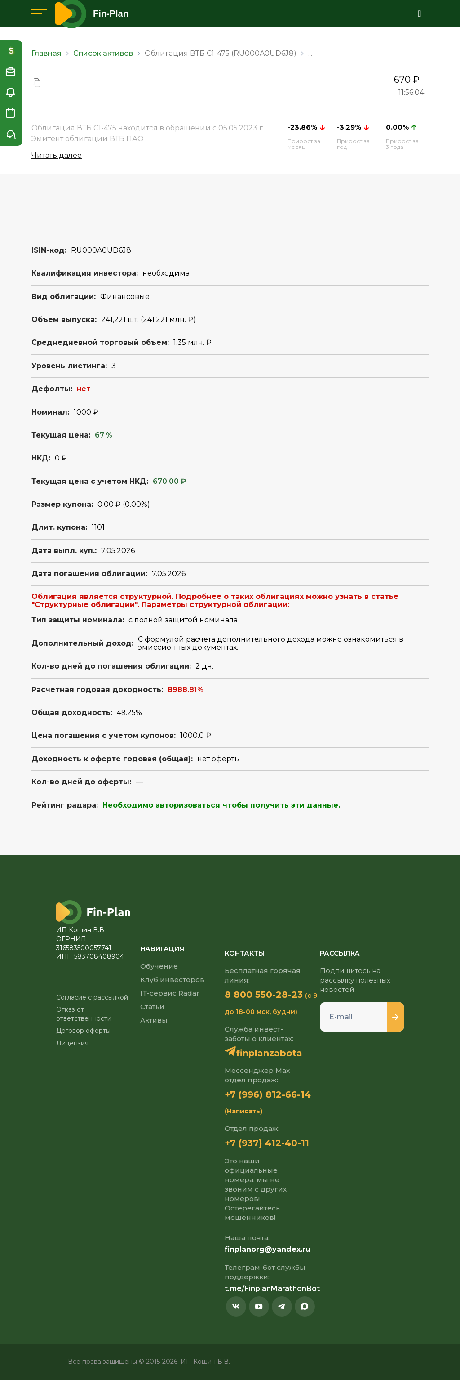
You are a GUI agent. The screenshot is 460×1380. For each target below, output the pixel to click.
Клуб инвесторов (172, 979)
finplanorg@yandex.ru (267, 1249)
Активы (154, 1020)
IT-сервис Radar (169, 993)
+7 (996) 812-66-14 (268, 1094)
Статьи (152, 1006)
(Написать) (243, 1111)
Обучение (159, 966)
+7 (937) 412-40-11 (267, 1143)
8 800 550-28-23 (264, 994)
